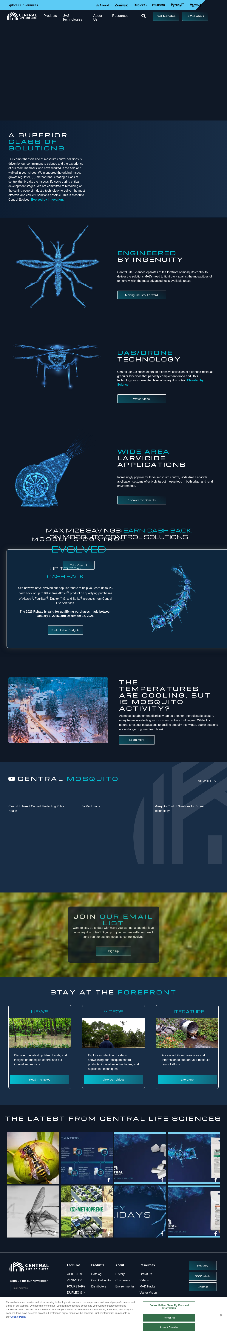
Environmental (125, 1286)
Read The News (39, 1079)
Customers (122, 1280)
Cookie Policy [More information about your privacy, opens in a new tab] (18, 1316)
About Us (97, 17)
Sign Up (113, 951)
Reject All (169, 1317)
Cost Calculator (101, 1280)
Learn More (136, 739)
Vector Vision (148, 1292)
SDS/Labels (195, 16)
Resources (120, 16)
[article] (33, 1159)
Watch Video (141, 398)
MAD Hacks (147, 1286)
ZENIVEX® (74, 1280)
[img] (33, 1158)
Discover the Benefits (141, 500)
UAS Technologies (72, 17)
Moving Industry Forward (141, 295)
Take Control (78, 565)
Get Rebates (166, 16)
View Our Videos (114, 1079)
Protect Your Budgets (66, 630)
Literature (187, 1079)
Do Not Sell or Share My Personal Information (169, 1307)
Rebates (202, 1265)
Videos (144, 1280)
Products (50, 16)
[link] (55, 1180)
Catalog (96, 1274)
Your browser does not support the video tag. (169, 156)
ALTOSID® (74, 1274)
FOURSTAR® (76, 1286)
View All (205, 781)
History (120, 1274)
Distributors (98, 1286)
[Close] (221, 1315)
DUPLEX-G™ (76, 1292)
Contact (203, 1286)
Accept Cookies (169, 1327)
